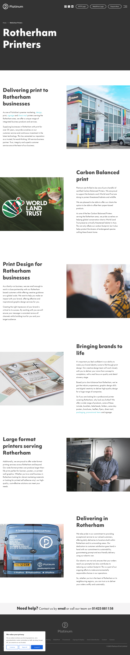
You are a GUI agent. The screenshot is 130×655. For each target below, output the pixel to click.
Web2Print (56, 639)
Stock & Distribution (93, 639)
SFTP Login (82, 6)
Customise (12, 647)
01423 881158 (102, 608)
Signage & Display (78, 639)
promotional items (93, 412)
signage (11, 115)
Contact (104, 639)
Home (4, 23)
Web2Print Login (98, 6)
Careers (111, 639)
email (62, 608)
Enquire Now (115, 6)
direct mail (22, 115)
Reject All (24, 647)
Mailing (48, 639)
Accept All (37, 647)
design (39, 112)
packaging (80, 412)
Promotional (66, 639)
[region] (24, 641)
